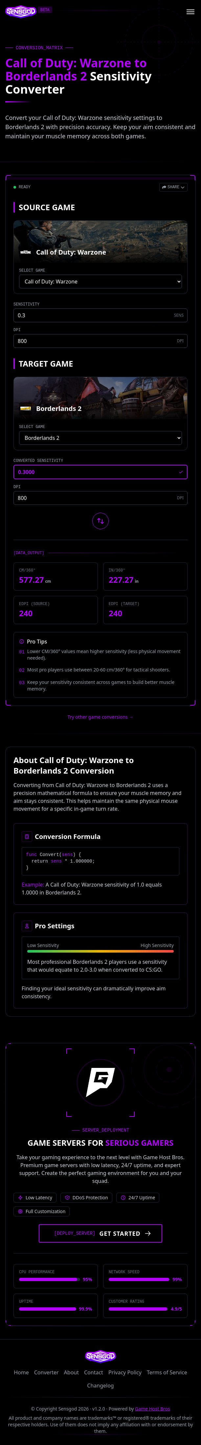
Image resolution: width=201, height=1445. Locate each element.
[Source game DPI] (100, 341)
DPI (17, 330)
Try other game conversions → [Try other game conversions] (101, 717)
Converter (46, 1372)
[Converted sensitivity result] (100, 472)
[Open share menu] (173, 187)
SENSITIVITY (26, 304)
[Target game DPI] (100, 498)
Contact (93, 1372)
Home (21, 1372)
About (71, 1372)
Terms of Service (167, 1372)
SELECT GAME (32, 270)
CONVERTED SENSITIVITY (38, 461)
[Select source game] (100, 281)
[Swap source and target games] (100, 521)
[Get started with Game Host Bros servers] (100, 1233)
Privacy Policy (125, 1372)
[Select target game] (100, 438)
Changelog (100, 1385)
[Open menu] (190, 12)
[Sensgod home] (20, 11)
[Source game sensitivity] (100, 315)
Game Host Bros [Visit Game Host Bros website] (152, 1409)
